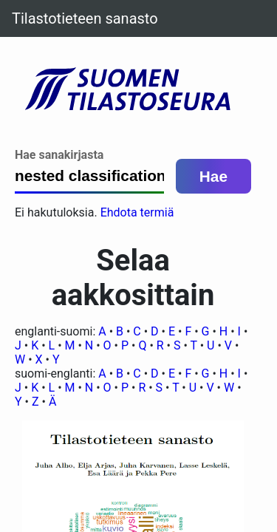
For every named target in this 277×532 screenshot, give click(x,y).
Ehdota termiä (137, 212)
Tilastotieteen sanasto (85, 18)
